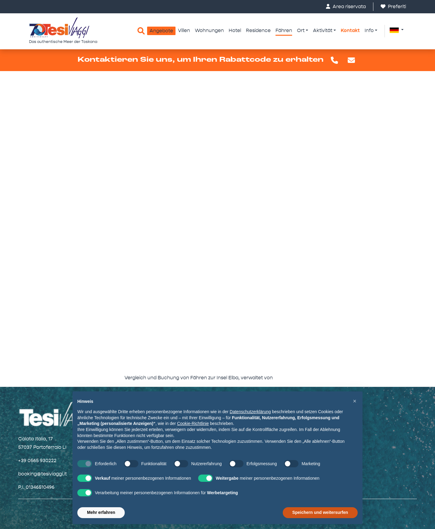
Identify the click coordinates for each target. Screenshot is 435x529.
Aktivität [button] (322, 30)
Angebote (161, 31)
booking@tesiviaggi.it (42, 474)
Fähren (284, 30)
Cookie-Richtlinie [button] (193, 423)
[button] (396, 30)
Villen (184, 30)
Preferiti (393, 6)
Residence (258, 30)
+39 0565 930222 (37, 460)
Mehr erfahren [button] (101, 512)
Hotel (235, 30)
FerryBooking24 (292, 377)
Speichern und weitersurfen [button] (320, 512)
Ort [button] (300, 30)
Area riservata (346, 6)
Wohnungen (209, 30)
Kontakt (350, 30)
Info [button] (369, 30)
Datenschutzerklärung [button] (250, 411)
